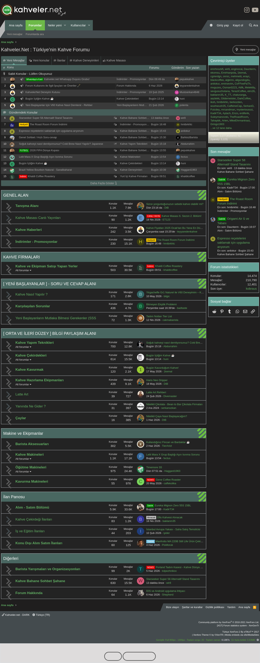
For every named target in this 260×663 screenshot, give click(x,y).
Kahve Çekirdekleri (128, 98)
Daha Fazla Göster (103, 183)
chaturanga (239, 94)
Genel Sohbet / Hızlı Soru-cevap (38, 137)
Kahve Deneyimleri (131, 169)
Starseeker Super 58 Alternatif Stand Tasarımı (46, 117)
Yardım (231, 607)
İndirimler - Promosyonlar (131, 79)
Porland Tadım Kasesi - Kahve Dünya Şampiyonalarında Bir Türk (189, 567)
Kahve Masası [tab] (114, 60)
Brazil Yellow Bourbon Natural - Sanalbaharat (45, 169)
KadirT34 (169, 509)
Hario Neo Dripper (157, 380)
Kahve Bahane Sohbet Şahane (138, 117)
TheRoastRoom (239, 116)
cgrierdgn (215, 76)
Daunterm (250, 69)
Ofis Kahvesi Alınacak (164, 517)
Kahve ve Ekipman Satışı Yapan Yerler (46, 266)
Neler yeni (55, 25)
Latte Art (21, 394)
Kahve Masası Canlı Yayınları (38, 218)
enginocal (237, 69)
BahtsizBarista (189, 137)
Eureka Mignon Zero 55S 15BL (168, 505)
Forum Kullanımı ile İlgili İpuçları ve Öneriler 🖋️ (52, 85)
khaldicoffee (188, 176)
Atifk (240, 87)
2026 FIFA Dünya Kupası (44, 150)
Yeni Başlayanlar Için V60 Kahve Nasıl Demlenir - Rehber (58, 105)
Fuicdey (215, 109)
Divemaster (170, 396)
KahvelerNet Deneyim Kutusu (42, 92)
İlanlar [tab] (59, 60)
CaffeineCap (234, 105)
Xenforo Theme (208, 635)
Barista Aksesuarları (32, 444)
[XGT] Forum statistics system (238, 625)
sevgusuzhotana (220, 91)
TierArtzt (167, 445)
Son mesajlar (220, 152)
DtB (166, 207)
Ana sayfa (16, 25)
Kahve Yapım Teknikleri (133, 143)
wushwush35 (218, 105)
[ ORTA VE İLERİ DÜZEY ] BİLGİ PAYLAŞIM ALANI (49, 333)
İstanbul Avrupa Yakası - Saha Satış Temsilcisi (173, 529)
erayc (246, 76)
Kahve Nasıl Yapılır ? (31, 294)
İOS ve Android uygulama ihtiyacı (165, 590)
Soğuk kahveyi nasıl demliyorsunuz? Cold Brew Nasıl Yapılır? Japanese (61, 143)
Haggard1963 (189, 169)
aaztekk (215, 98)
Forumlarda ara (35, 34)
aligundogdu (242, 79)
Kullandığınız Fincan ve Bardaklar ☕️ (168, 442)
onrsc (226, 76)
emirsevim (227, 83)
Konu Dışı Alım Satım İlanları (38, 543)
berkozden (236, 102)
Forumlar (35, 25)
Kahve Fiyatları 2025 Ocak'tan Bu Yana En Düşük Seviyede (181, 227)
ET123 (166, 219)
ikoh (212, 102)
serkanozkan (168, 407)
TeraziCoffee (238, 91)
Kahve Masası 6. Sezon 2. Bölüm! (174, 215)
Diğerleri (10, 558)
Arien (225, 120)
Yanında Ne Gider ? (30, 406)
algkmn (229, 79)
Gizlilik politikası (215, 607)
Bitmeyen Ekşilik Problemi (161, 304)
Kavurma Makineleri (31, 481)
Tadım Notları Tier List (159, 316)
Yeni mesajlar (15, 34)
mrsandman (228, 109)
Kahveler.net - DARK (16, 614)
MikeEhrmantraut (240, 120)
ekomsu (215, 72)
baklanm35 (169, 521)
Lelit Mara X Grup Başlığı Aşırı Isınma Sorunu (45, 156)
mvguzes (215, 87)
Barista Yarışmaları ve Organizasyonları (47, 569)
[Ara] (253, 25)
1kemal (168, 371)
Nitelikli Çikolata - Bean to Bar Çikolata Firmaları (174, 404)
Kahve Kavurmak (29, 370)
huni (182, 98)
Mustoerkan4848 (189, 92)
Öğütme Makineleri (30, 467)
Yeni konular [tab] (39, 60)
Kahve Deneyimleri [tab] (84, 60)
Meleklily (250, 87)
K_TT (228, 94)
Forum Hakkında (126, 85)
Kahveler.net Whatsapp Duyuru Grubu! (66, 79)
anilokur (185, 130)
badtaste (182, 308)
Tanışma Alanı (26, 206)
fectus (184, 156)
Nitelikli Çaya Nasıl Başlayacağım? (166, 416)
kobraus (251, 288)
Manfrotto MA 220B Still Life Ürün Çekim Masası (179, 541)
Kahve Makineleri (130, 156)
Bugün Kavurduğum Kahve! (162, 367)
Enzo (235, 113)
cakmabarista (170, 319)
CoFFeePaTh (242, 83)
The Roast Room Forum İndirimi (48, 124)
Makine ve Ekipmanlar (23, 433)
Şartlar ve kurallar (192, 607)
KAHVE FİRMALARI (21, 257)
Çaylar (20, 418)
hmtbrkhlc (186, 124)
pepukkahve (187, 79)
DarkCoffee (244, 98)
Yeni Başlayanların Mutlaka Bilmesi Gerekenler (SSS (147, 105)
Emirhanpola (228, 72)
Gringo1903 (217, 124)
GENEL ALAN (15, 195)
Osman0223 (229, 87)
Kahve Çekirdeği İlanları (33, 519)
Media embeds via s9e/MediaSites (242, 635)
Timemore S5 (154, 467)
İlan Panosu (14, 497)
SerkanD (248, 105)
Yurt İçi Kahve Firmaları (133, 176)
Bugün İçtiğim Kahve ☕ (39, 98)
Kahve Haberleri (28, 230)
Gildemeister (228, 98)
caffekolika (170, 483)
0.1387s (226, 640)
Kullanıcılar (78, 25)
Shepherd (167, 594)
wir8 (183, 117)
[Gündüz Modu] (211, 25)
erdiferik (244, 113)
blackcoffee (217, 79)
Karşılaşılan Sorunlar (32, 306)
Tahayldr (215, 120)
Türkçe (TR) (41, 614)
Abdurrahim (187, 143)
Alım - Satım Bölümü (32, 507)
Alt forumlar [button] (22, 270)
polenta (184, 105)
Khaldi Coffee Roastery (41, 176)
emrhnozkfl (216, 69)
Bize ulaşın (172, 607)
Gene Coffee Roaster (163, 479)
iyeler (167, 532)
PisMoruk (167, 544)
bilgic (167, 296)
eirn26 (251, 91)
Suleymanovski (219, 116)
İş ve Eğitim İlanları (30, 531)
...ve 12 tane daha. (221, 128)
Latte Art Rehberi (156, 392)
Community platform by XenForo (228, 622)
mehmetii (236, 76)
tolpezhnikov (169, 570)
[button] (65, 25)
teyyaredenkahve (190, 85)
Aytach (227, 113)
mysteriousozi (245, 109)
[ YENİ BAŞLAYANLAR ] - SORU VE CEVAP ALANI (49, 284)
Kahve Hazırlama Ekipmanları (39, 380)
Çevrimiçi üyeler (222, 61)
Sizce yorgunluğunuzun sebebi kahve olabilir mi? (174, 204)
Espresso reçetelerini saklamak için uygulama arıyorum (51, 130)
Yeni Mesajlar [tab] (14, 60)
